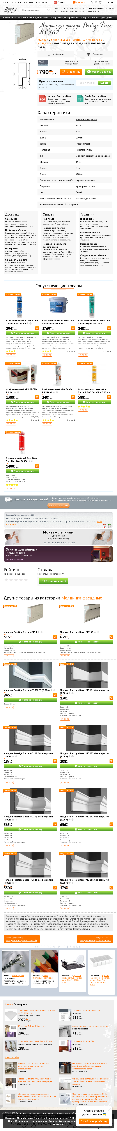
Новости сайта (12, 1057)
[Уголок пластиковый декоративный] (44, 962)
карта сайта (70, 1113)
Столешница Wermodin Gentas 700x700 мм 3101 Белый (36, 1011)
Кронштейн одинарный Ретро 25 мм (35, 1041)
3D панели (76, 1013)
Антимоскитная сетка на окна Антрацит (90, 1026)
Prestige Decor (71, 64)
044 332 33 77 (61, 8)
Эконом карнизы (18, 975)
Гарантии (87, 214)
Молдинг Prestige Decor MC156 (76, 632)
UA (108, 2)
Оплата (48, 214)
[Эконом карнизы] (15, 962)
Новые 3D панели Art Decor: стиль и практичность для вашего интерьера (35, 1080)
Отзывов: (71, 351)
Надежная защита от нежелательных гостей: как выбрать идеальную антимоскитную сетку (89, 1066)
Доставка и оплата (22, 2)
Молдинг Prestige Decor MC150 (20, 632)
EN (111, 2)
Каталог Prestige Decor (61, 100)
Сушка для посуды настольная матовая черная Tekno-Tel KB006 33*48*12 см (72, 979)
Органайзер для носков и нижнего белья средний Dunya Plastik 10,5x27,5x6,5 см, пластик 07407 (100, 980)
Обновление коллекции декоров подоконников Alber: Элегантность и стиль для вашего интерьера (37, 1096)
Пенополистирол (84, 149)
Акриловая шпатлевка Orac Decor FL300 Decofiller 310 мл (94, 391)
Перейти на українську (94, 1121)
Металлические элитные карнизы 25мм (35, 1044)
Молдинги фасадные (81, 598)
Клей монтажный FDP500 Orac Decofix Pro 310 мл (22, 322)
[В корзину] (37, 328)
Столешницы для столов (29, 1016)
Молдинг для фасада (86, 119)
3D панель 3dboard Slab (83, 1041)
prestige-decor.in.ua (103, 64)
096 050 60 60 (77, 8)
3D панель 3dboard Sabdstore (32, 1026)
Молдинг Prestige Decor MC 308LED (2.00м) (27, 690)
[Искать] (48, 10)
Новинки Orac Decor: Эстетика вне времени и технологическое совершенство (33, 1066)
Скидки (79, 2)
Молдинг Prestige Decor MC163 (95, 940)
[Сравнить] (96, 2)
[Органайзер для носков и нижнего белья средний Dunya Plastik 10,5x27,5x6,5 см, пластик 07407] (101, 962)
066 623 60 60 (77, 11)
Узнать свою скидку (24, 333)
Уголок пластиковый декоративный (43, 976)
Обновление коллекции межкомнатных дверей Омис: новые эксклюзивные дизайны (90, 1081)
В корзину (71, 72)
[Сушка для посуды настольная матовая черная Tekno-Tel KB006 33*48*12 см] (72, 962)
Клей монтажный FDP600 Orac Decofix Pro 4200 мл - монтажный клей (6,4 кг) (58, 323)
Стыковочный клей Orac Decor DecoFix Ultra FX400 (22, 460)
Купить (104, 82)
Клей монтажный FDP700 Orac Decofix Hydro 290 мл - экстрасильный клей (94, 323)
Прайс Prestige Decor (98, 100)
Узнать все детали (58, 505)
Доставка (12, 214)
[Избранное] (91, 2)
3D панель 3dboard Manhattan (86, 1010)
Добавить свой (53, 581)
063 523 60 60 (61, 11)
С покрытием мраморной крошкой (93, 155)
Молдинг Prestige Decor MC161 (21, 940)
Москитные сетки (80, 1029)
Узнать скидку (99, 72)
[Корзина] (100, 2)
